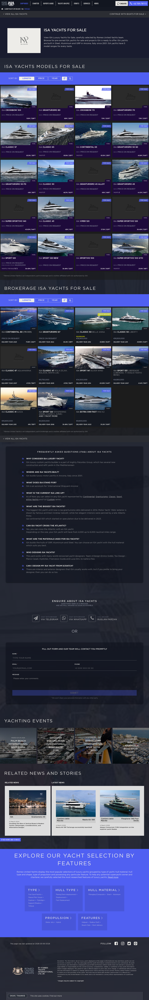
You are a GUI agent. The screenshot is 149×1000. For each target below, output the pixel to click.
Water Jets (50, 922)
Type (34, 890)
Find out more (56, 996)
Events (76, 3)
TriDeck (31, 906)
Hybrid (58, 922)
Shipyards (24, 3)
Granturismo (102, 497)
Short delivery (97, 925)
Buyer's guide (48, 3)
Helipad (84, 922)
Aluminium (117, 894)
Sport (119, 497)
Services (86, 3)
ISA (22, 9)
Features (92, 918)
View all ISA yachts (14, 14)
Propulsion (59, 918)
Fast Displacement (63, 900)
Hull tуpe (67, 890)
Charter (35, 3)
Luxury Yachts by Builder (12, 9)
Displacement (61, 897)
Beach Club (86, 925)
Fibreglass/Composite (96, 894)
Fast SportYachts (34, 894)
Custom (51, 500)
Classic (112, 497)
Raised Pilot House (35, 897)
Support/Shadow (34, 903)
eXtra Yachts (32, 500)
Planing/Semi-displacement (66, 894)
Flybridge (40, 900)
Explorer (31, 900)
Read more (113, 877)
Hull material (104, 890)
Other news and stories (10, 840)
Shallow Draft (94, 922)
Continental (89, 497)
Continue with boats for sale (128, 14)
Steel (109, 894)
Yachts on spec (64, 3)
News (96, 3)
